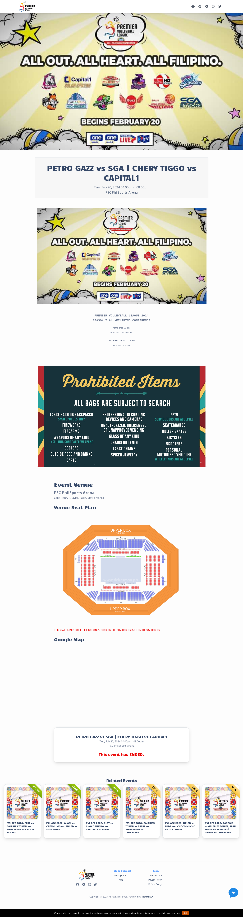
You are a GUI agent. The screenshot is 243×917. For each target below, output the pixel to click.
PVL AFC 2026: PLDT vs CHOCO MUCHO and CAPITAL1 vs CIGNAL (99, 825)
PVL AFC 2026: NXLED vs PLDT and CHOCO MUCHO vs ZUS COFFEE (180, 825)
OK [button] (185, 913)
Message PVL (120, 874)
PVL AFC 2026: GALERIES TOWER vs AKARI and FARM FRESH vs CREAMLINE (140, 827)
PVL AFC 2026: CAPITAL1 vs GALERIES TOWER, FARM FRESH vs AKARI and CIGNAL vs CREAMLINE (220, 827)
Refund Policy (155, 883)
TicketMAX (147, 896)
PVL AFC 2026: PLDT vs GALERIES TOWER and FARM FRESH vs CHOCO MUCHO (20, 827)
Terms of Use (155, 874)
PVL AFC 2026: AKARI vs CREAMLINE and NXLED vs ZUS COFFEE (61, 825)
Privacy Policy (154, 879)
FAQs (120, 879)
